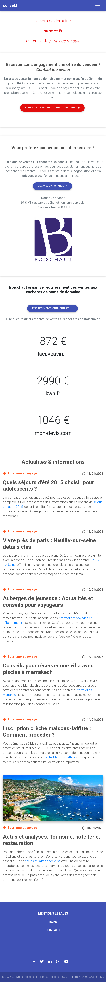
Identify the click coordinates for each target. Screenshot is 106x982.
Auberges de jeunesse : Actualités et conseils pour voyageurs (48, 601)
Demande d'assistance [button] (52, 186)
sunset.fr (53, 31)
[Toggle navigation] (97, 5)
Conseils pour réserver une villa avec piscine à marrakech (48, 668)
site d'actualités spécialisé (42, 861)
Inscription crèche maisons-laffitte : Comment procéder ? (47, 731)
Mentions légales (53, 913)
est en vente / (53, 40)
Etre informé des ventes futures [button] (52, 308)
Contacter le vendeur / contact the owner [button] (52, 107)
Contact (53, 930)
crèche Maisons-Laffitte (59, 757)
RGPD (53, 922)
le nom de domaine (53, 21)
